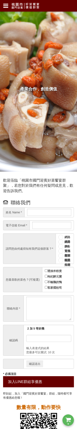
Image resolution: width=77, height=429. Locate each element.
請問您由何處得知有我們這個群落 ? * (29, 248)
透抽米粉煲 (54, 271)
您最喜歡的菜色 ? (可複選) (23, 279)
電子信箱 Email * (16, 225)
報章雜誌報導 (67, 256)
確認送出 (34, 363)
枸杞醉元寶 (54, 276)
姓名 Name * (14, 212)
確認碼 (13, 340)
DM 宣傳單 (67, 247)
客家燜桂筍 (54, 287)
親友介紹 (67, 260)
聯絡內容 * (13, 308)
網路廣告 (67, 242)
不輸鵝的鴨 (54, 282)
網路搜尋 (67, 237)
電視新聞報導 (67, 251)
